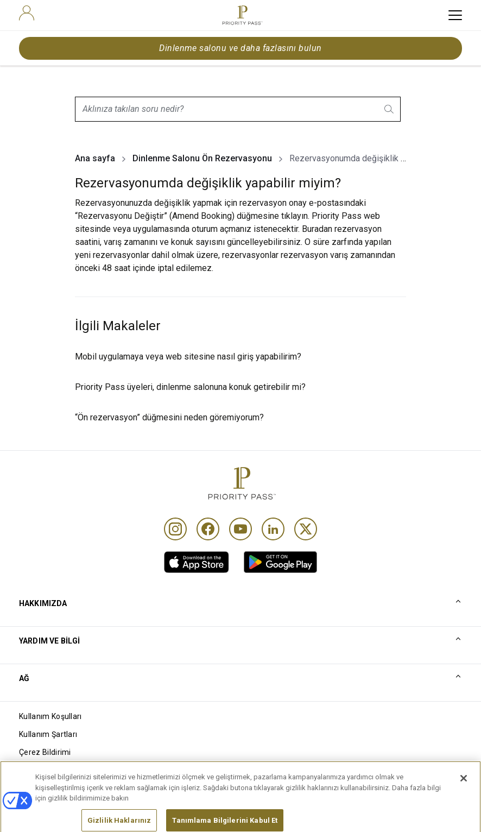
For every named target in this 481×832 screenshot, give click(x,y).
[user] (26, 13)
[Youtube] (240, 529)
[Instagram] (175, 529)
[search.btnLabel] (390, 109)
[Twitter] (305, 529)
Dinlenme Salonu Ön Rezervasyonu (202, 158)
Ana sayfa (95, 158)
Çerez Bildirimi (45, 752)
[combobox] (238, 109)
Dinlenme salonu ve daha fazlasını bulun (240, 48)
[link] (196, 562)
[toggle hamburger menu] (455, 15)
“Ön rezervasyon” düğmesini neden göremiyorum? (169, 417)
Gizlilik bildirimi (45, 770)
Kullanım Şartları (48, 734)
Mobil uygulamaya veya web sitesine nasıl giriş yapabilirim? (188, 356)
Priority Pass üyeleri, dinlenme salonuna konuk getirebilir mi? (190, 387)
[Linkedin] (273, 529)
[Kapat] (464, 797)
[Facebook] (208, 529)
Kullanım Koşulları (50, 716)
